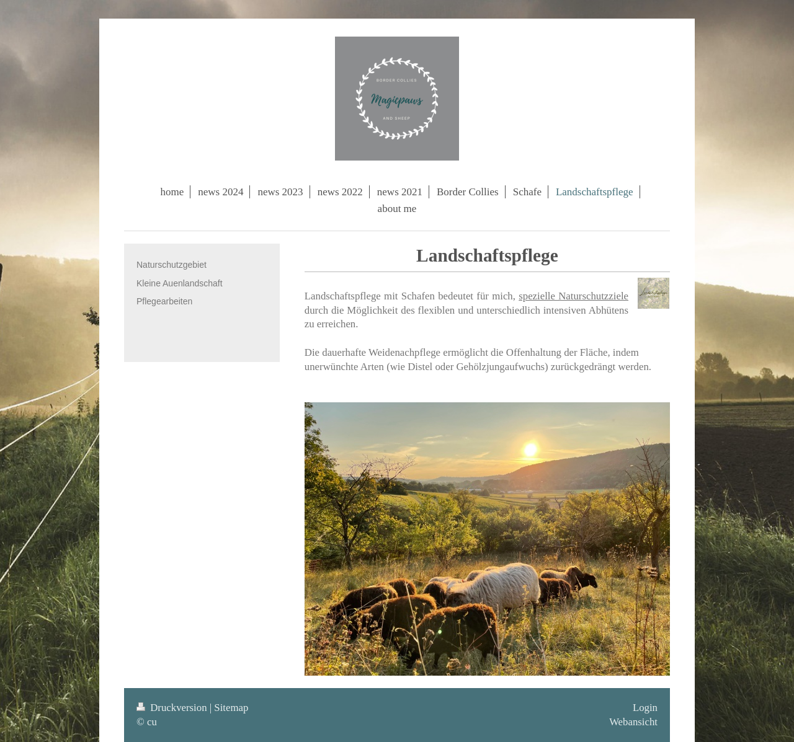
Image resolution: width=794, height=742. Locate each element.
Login (645, 707)
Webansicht (633, 722)
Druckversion (173, 707)
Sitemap (231, 707)
